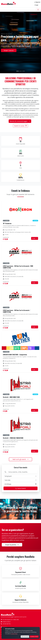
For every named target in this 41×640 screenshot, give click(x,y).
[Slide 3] (23, 71)
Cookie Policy (14, 633)
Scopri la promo (12, 545)
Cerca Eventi (20, 488)
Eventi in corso (20, 126)
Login (36, 5)
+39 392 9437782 (6, 624)
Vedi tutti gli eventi (20, 459)
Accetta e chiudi (34, 636)
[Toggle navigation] (38, 9)
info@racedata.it (6, 621)
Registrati (37, 2)
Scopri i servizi (9, 50)
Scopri (34, 238)
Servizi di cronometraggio (20, 121)
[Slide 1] (17, 71)
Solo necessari (24, 636)
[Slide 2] (20, 71)
